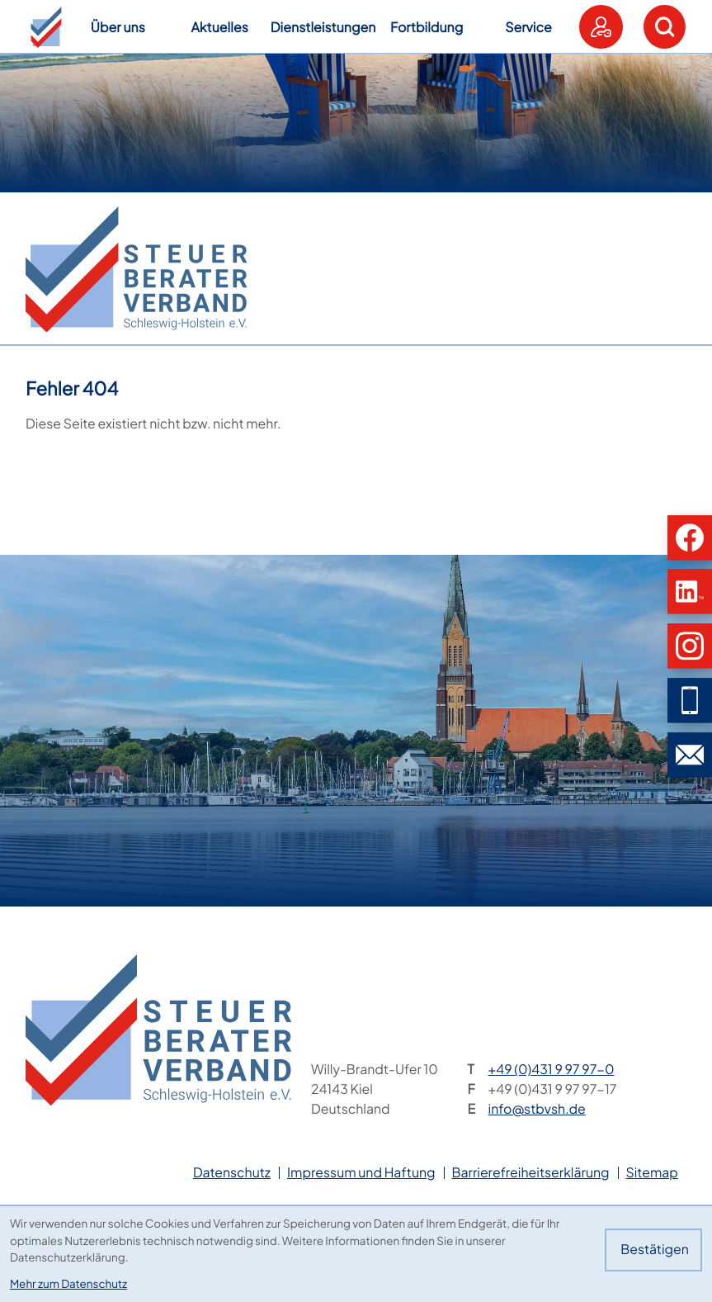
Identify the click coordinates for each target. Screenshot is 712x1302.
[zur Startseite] (136, 269)
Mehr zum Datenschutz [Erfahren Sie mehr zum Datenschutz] (68, 1283)
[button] (46, 27)
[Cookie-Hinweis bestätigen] (653, 1250)
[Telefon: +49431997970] (551, 1070)
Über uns (118, 27)
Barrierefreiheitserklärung (531, 1172)
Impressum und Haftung (361, 1172)
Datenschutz (232, 1172)
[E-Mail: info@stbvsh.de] (689, 754)
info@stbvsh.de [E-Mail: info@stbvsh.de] (537, 1109)
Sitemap (652, 1172)
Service (528, 27)
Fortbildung (426, 27)
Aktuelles (219, 27)
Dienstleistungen (323, 27)
